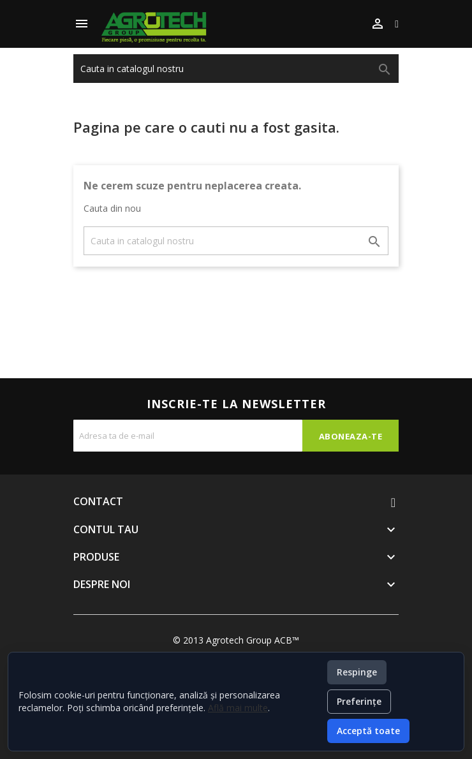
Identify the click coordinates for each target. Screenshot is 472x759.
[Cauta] (236, 68)
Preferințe (359, 701)
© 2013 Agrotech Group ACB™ (236, 640)
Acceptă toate (368, 731)
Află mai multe (238, 708)
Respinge (357, 672)
